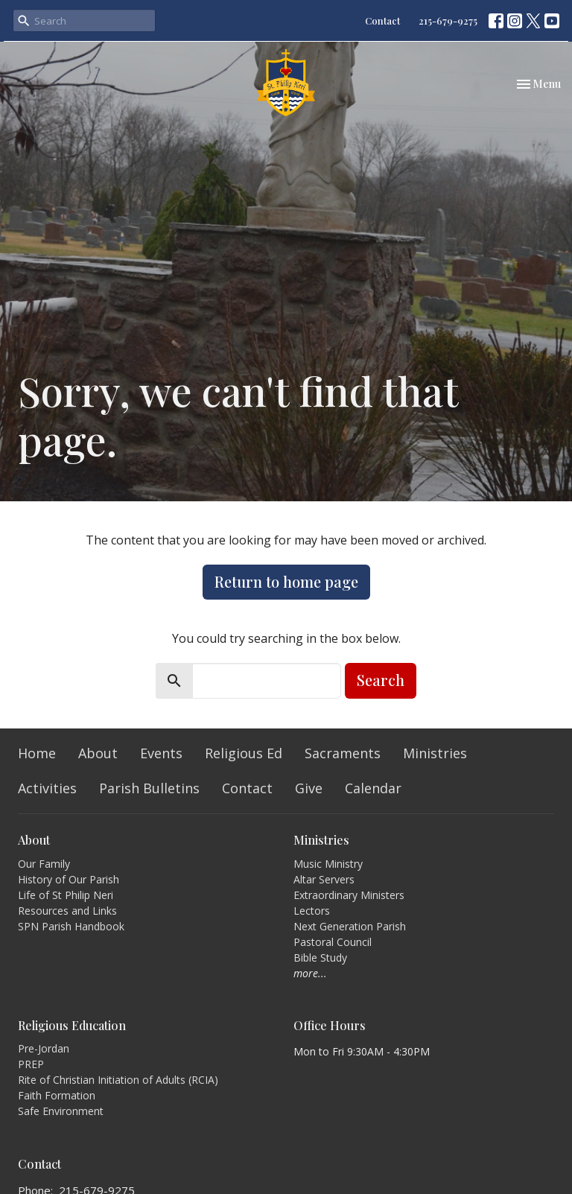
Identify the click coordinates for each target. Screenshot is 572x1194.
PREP (31, 1064)
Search (380, 680)
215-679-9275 (448, 20)
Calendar (373, 788)
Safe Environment (61, 1111)
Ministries (435, 753)
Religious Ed (243, 753)
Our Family (44, 864)
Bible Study (320, 957)
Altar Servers (324, 879)
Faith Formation (56, 1095)
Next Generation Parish (349, 926)
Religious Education (72, 1025)
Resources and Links (67, 911)
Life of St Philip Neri (65, 895)
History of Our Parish (68, 879)
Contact (382, 20)
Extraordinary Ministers (348, 895)
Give (308, 788)
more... (310, 973)
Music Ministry (328, 864)
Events (161, 753)
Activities (47, 788)
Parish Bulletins (149, 788)
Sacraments (343, 753)
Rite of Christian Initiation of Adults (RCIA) (118, 1080)
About (98, 753)
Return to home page (286, 581)
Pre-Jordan (43, 1048)
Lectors (311, 911)
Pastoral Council (332, 942)
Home (37, 753)
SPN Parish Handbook (71, 926)
